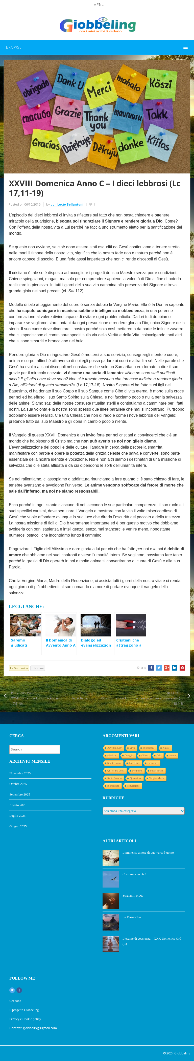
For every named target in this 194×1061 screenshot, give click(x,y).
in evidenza (113, 785)
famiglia (129, 755)
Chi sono (15, 1001)
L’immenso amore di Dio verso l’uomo (148, 852)
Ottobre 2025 (18, 784)
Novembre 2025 (20, 773)
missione (38, 668)
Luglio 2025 (17, 815)
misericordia (156, 770)
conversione (133, 785)
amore (172, 755)
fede (159, 755)
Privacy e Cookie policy (25, 1019)
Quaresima (135, 778)
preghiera (137, 770)
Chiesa (144, 755)
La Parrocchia (132, 917)
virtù (132, 747)
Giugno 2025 (18, 826)
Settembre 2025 (19, 794)
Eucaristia (134, 763)
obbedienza (149, 747)
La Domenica (19, 668)
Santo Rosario (114, 778)
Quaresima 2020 (115, 770)
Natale (166, 747)
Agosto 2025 (17, 805)
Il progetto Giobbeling (24, 1010)
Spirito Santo (114, 763)
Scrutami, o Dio (133, 895)
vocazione (153, 763)
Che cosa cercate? (134, 874)
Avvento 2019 (114, 747)
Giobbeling (182, 1053)
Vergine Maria (156, 778)
